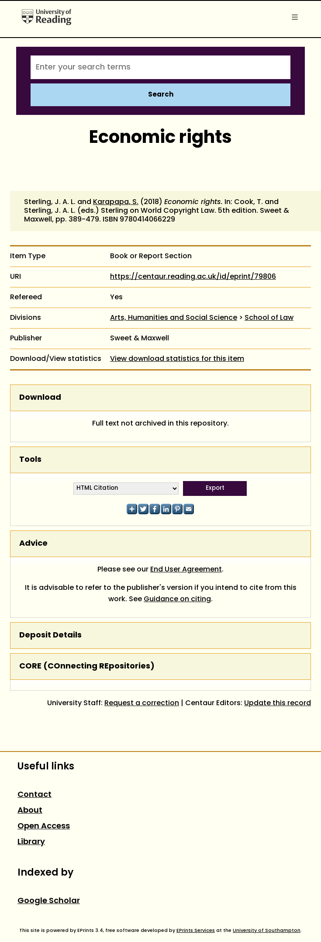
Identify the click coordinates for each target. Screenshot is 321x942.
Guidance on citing (177, 599)
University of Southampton (266, 931)
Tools (30, 460)
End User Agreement (186, 569)
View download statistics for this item (177, 359)
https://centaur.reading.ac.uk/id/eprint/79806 (193, 277)
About (29, 810)
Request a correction (141, 703)
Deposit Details (50, 635)
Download (40, 398)
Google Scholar (48, 901)
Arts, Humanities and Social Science (173, 318)
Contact (34, 795)
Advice (33, 544)
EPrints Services (195, 931)
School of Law (269, 318)
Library (31, 842)
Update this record (277, 703)
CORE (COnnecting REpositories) (87, 666)
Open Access (43, 826)
